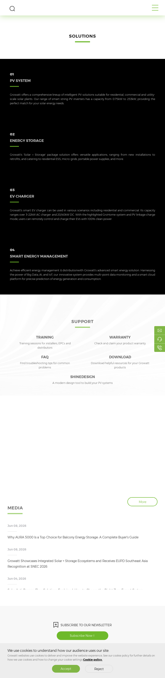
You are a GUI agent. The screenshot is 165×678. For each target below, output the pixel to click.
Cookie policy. (92, 659)
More (142, 502)
